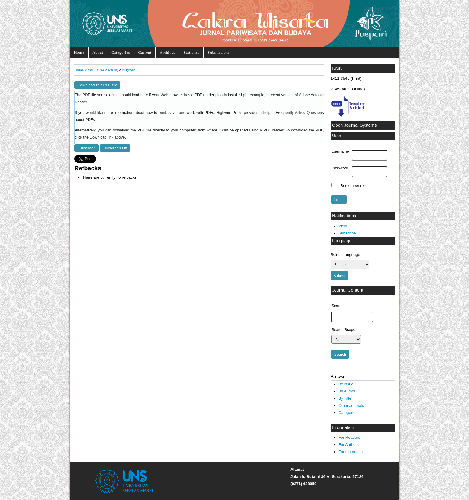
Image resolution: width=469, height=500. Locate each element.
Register (385, 8)
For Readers (349, 437)
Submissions (218, 52)
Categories (120, 52)
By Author (347, 391)
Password (339, 168)
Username (340, 151)
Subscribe (347, 233)
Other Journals (351, 405)
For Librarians (351, 452)
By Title (345, 398)
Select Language (345, 254)
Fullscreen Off (115, 148)
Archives (167, 52)
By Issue (346, 384)
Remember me (353, 186)
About (97, 52)
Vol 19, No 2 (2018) (103, 70)
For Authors (349, 444)
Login (367, 8)
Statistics (191, 52)
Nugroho (129, 70)
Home (79, 52)
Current (144, 52)
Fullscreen (86, 148)
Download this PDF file (97, 85)
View (343, 226)
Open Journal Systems (354, 125)
